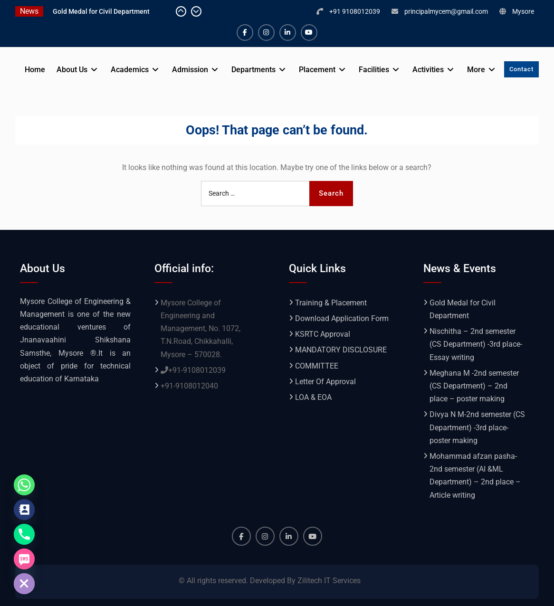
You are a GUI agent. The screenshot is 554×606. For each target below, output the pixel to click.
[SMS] (24, 559)
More (476, 69)
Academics (130, 69)
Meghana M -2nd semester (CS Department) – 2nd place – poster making (474, 386)
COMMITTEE (316, 365)
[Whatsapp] (24, 484)
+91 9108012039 (354, 11)
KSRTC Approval (322, 334)
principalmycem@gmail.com (446, 11)
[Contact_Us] (24, 509)
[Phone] (24, 534)
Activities (428, 69)
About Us (72, 69)
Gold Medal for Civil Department (101, 11)
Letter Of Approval (325, 381)
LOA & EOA (313, 397)
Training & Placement (331, 302)
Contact (521, 69)
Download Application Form (342, 318)
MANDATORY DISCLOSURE (341, 349)
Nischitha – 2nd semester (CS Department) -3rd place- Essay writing (476, 344)
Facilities (374, 69)
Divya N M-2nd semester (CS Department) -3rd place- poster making (477, 427)
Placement (317, 69)
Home (35, 69)
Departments (253, 69)
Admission (190, 69)
